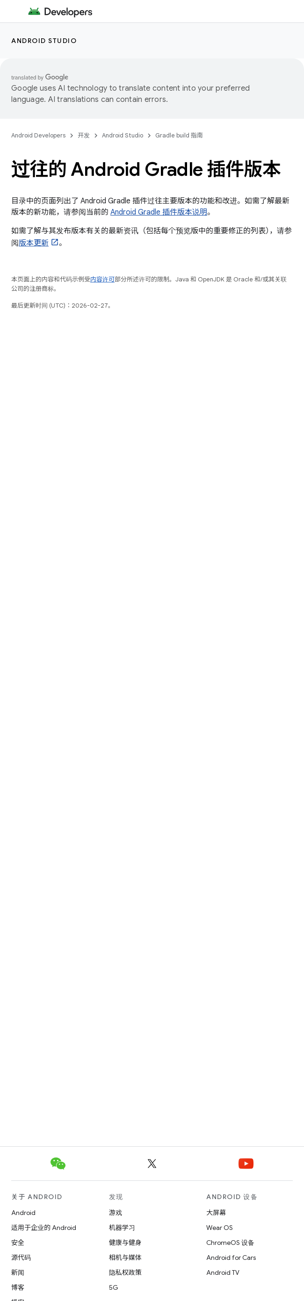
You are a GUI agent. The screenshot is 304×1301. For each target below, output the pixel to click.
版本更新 (34, 243)
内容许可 (102, 279)
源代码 (21, 1257)
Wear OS (219, 1227)
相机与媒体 (125, 1257)
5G (113, 1287)
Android (23, 1212)
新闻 (17, 1272)
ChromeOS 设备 (230, 1242)
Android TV (222, 1272)
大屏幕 (216, 1212)
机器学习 (122, 1227)
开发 (84, 135)
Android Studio (44, 40)
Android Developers (38, 135)
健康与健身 (125, 1242)
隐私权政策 (125, 1272)
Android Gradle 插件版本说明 (158, 212)
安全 (17, 1242)
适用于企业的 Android (43, 1227)
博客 (17, 1287)
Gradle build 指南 (179, 135)
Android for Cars (231, 1257)
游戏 (115, 1212)
